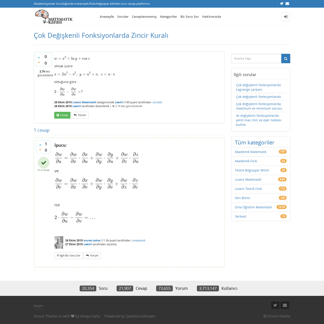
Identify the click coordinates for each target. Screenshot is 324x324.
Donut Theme (45, 316)
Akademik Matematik (250, 152)
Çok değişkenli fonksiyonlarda (258, 96)
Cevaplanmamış (144, 16)
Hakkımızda (211, 16)
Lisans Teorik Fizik (248, 189)
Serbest (240, 216)
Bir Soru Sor (189, 16)
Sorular (122, 16)
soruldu (157, 102)
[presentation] (72, 58)
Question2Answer (141, 316)
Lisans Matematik (84, 102)
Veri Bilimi (242, 198)
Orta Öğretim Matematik (253, 207)
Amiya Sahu (90, 316)
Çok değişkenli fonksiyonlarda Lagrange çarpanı (258, 87)
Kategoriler (168, 16)
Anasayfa (107, 16)
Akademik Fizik (246, 161)
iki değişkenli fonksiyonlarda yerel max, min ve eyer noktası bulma (258, 120)
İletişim (38, 306)
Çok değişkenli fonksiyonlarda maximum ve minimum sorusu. (259, 106)
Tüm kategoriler (254, 142)
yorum (82, 115)
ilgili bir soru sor (70, 255)
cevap (64, 115)
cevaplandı (138, 240)
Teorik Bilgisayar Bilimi (252, 170)
